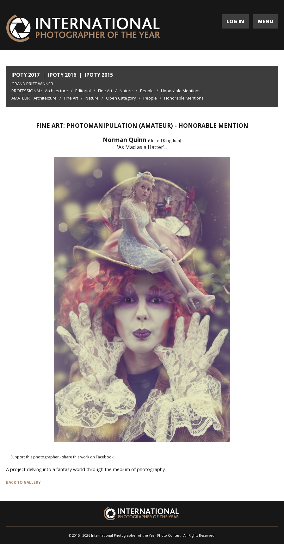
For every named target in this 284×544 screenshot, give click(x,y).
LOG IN (235, 21)
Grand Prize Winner (32, 84)
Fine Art (105, 91)
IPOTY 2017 (25, 74)
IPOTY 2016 (62, 74)
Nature (126, 91)
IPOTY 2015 (99, 74)
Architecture (56, 91)
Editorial (83, 91)
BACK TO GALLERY (23, 482)
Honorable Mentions (181, 91)
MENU (265, 21)
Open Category (121, 98)
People (147, 91)
